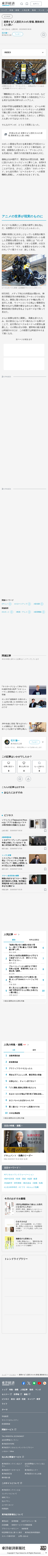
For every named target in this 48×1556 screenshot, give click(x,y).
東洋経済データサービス (11, 1470)
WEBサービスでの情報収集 (22, 1525)
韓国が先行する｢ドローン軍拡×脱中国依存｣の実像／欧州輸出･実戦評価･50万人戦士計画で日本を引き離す (14, 882)
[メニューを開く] (45, 4)
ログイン (36, 4)
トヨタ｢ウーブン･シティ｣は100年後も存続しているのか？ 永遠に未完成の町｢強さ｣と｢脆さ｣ (14, 842)
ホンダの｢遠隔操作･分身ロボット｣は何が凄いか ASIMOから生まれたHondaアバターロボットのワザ (14, 703)
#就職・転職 (38, 1183)
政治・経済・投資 (18, 1399)
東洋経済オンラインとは (11, 1490)
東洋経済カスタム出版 (33, 1474)
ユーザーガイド (8, 1505)
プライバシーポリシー (10, 1529)
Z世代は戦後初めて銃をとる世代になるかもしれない (29, 1205)
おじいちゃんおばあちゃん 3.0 (21, 1100)
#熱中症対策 (9, 1179)
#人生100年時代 (10, 1187)
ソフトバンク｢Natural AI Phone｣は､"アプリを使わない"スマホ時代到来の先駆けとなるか (14, 822)
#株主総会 (27, 1183)
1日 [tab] (14, 1050)
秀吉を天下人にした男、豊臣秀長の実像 (25, 1075)
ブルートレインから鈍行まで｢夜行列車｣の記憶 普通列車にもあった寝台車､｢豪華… (23, 968)
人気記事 (26, 10)
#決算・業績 (21, 1179)
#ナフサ (22, 1187)
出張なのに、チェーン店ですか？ (22, 1081)
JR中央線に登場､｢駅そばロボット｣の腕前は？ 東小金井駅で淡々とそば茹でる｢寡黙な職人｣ (15, 726)
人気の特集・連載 (13, 1044)
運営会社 (5, 1521)
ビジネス (7, 16)
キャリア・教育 (34, 1399)
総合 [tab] (13, 940)
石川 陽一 (5, 33)
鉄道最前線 (13, 1062)
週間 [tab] (34, 1050)
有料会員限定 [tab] (34, 940)
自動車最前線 (14, 1056)
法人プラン (6, 1501)
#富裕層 (37, 604)
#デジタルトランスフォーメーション (19, 1175)
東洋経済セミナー (31, 1470)
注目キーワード (11, 1168)
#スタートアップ (20, 604)
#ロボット (5, 612)
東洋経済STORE (8, 1444)
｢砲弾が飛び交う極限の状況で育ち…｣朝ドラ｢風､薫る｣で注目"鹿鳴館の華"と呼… (23, 947)
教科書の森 (6, 1477)
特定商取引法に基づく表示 (12, 1532)
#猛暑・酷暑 (32, 1179)
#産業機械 (37, 612)
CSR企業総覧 (14, 1113)
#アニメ (5, 604)
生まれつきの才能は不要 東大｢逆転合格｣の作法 (26, 1094)
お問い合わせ (23, 1536)
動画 (34, 10)
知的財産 (25, 1529)
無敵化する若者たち (24, 1239)
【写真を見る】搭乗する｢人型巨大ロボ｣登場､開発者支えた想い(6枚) (25, 134)
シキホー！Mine (8, 1451)
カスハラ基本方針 (8, 1536)
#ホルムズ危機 (33, 1187)
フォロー (18, 34)
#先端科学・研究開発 (12, 1183)
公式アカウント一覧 (28, 1521)
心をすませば (21, 1222)
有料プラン (6, 1497)
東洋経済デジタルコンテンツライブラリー (18, 1447)
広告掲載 (5, 1525)
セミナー (5, 1394)
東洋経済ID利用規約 (32, 1532)
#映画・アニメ (21, 612)
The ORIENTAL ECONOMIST (13, 1436)
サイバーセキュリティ (10, 1420)
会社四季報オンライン (10, 1440)
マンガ (41, 10)
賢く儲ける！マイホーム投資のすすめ (24, 1107)
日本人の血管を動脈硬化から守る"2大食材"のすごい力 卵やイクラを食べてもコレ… (23, 957)
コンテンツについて (9, 1494)
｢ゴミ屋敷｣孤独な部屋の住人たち (22, 1088)
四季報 (16, 1394)
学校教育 (5, 1416)
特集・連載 (14, 10)
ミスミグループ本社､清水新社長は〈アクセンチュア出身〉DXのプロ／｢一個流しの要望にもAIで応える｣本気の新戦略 (14, 862)
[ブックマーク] (43, 34)
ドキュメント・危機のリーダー (18, 1155)
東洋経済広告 (7, 1474)
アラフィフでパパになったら (20, 1068)
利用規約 (5, 1509)
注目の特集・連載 (12, 1126)
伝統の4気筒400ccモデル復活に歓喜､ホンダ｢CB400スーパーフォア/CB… (23, 979)
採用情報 (15, 1521)
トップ (4, 10)
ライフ (4, 1404)
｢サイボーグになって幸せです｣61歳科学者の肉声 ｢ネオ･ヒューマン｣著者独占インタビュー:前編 (14, 690)
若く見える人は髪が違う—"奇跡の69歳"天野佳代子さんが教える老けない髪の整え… (23, 990)
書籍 (26, 1394)
